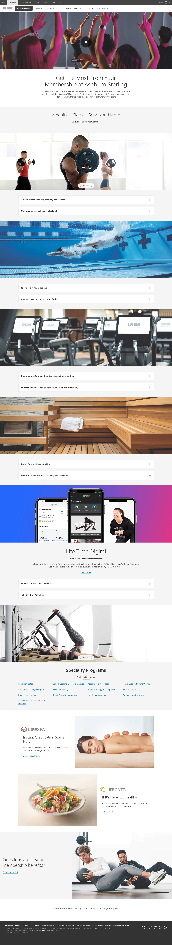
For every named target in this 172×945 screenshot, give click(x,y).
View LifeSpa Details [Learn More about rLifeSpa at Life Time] (31, 756)
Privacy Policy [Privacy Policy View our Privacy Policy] (9, 928)
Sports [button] (86, 8)
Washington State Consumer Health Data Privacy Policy (23, 930)
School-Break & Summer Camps (136, 684)
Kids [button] (58, 8)
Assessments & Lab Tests (99, 684)
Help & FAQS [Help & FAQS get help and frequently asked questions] (28, 926)
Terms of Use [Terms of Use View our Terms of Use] (19, 928)
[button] (167, 2)
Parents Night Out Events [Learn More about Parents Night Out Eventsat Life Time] (134, 695)
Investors (18, 926)
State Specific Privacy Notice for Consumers (97, 928)
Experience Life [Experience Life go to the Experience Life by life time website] (25, 2)
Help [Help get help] (161, 2)
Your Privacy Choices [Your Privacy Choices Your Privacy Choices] (50, 930)
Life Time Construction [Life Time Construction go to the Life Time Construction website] (81, 926)
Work (37, 2)
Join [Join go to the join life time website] (3, 2)
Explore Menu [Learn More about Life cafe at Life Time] (108, 811)
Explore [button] (37, 8)
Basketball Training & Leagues (31, 689)
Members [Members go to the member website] (12, 2)
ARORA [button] (66, 8)
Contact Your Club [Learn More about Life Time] (10, 872)
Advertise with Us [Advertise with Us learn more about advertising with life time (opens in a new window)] (47, 926)
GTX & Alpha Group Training (65, 695)
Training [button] (76, 8)
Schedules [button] (48, 8)
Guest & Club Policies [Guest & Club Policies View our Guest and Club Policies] (49, 928)
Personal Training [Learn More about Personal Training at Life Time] (60, 689)
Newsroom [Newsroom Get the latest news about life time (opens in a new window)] (9, 926)
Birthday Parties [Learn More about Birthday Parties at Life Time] (130, 689)
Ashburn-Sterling (23, 8)
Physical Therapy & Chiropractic (101, 689)
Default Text (86, 41)
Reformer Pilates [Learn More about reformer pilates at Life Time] (25, 684)
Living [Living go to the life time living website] (45, 2)
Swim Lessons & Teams (28, 695)
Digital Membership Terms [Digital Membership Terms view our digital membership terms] (32, 928)
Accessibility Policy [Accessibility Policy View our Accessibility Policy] (63, 928)
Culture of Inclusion (121, 926)
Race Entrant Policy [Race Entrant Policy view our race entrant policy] (76, 928)
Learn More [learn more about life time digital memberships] (86, 572)
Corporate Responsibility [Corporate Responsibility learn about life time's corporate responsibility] (101, 926)
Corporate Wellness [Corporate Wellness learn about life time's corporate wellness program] (63, 926)
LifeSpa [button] (95, 8)
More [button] (104, 8)
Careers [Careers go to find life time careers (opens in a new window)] (36, 926)
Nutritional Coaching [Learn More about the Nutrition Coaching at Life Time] (97, 695)
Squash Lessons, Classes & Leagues (68, 684)
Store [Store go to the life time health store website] (53, 2)
